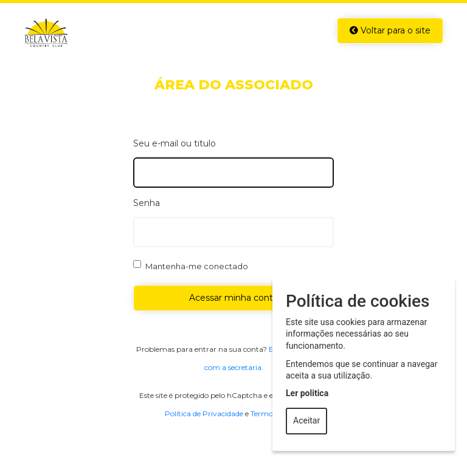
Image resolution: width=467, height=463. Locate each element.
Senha (146, 202)
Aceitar (306, 420)
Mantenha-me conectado (196, 266)
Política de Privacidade (204, 413)
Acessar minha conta (233, 297)
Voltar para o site (390, 30)
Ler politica (307, 393)
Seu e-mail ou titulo (174, 143)
